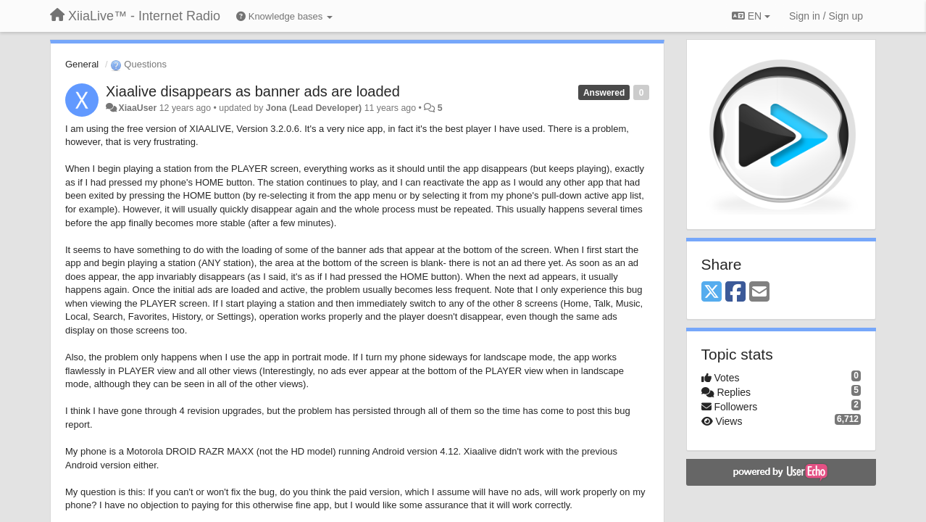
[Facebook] (735, 292)
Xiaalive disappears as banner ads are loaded (253, 91)
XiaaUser (137, 108)
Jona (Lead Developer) (314, 108)
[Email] (759, 292)
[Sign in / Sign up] (826, 16)
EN (751, 16)
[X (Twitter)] (711, 292)
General (82, 64)
